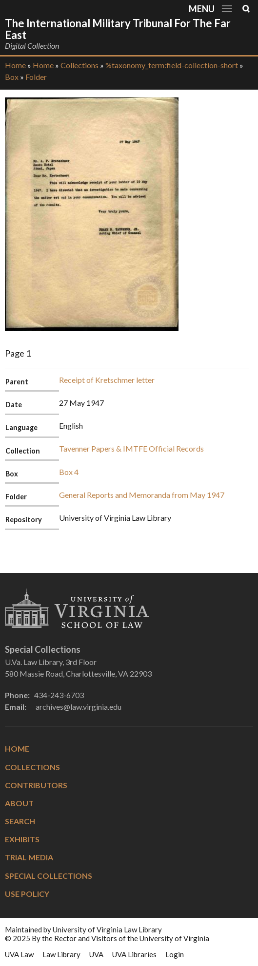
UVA (96, 954)
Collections (79, 65)
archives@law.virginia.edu (78, 706)
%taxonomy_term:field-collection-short (171, 65)
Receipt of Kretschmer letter (107, 379)
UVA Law (19, 954)
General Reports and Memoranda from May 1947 (141, 494)
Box (12, 76)
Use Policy (27, 893)
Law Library (61, 954)
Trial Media (29, 857)
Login (174, 954)
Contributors (36, 785)
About (19, 803)
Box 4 (69, 471)
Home (15, 65)
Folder (36, 76)
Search (20, 821)
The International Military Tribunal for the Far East (118, 29)
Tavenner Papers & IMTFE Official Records (131, 448)
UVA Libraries (134, 954)
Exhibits (22, 839)
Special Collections (48, 875)
